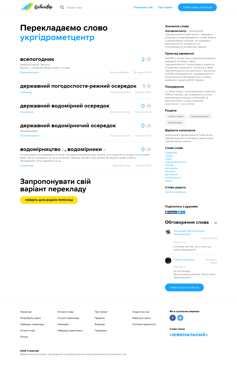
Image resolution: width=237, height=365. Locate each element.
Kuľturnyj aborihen (120, 92)
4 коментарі (27, 111)
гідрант (169, 155)
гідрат (168, 158)
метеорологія (173, 177)
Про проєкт (165, 7)
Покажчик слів (143, 7)
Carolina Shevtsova (175, 192)
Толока (24, 336)
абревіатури (175, 122)
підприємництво (199, 116)
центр (168, 180)
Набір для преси (141, 318)
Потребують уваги (30, 318)
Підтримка (100, 330)
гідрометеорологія (176, 161)
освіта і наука (175, 116)
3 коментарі (27, 165)
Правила (100, 318)
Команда (100, 324)
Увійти (197, 7)
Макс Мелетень (122, 165)
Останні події (27, 330)
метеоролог (172, 174)
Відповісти (180, 242)
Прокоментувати (29, 72)
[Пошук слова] (93, 7)
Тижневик (63, 324)
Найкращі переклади (32, 324)
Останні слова (65, 311)
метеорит (170, 171)
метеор (169, 165)
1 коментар (26, 92)
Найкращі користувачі (70, 330)
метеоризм (171, 168)
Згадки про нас (140, 311)
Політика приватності (144, 324)
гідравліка (171, 152)
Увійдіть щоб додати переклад (49, 200)
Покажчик (26, 311)
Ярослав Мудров (119, 72)
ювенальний (188, 334)
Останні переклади (68, 318)
